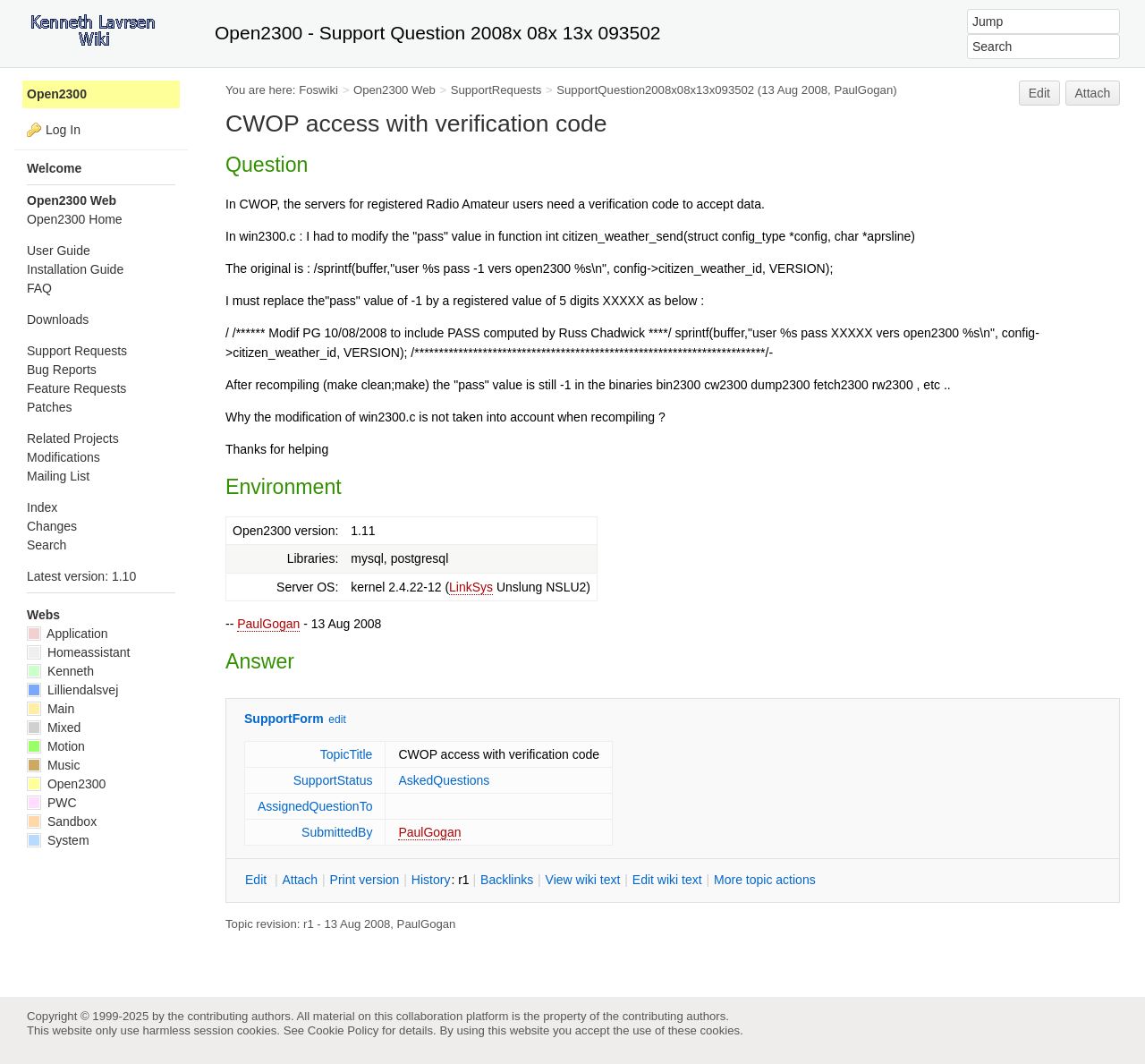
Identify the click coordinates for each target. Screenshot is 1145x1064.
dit (257, 879)
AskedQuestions (443, 780)
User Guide (58, 250)
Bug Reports (62, 369)
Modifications (63, 457)
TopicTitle (346, 754)
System (58, 840)
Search (46, 545)
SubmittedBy (336, 832)
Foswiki (318, 90)
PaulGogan (268, 624)
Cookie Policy (343, 1030)
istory (431, 879)
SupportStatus (333, 780)
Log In (63, 130)
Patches (49, 407)
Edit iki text (667, 879)
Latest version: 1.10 (81, 576)
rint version (365, 879)
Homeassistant (78, 652)
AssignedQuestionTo (315, 806)
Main (50, 709)
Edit (1039, 93)
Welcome (54, 168)
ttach (300, 879)
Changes (52, 526)
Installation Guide (75, 269)
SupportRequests (496, 90)
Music (53, 765)
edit (336, 719)
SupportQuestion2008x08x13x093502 (655, 90)
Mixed (54, 727)
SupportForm (284, 718)
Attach (1093, 93)
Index (42, 507)
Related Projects (73, 438)
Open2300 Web (394, 90)
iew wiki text (583, 879)
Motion (56, 746)
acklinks (506, 879)
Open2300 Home (75, 219)
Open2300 (57, 94)
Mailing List (58, 476)
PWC (52, 803)
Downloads (58, 319)
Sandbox (62, 821)
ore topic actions (765, 879)
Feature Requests (76, 388)
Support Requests (77, 351)
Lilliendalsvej (72, 690)
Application (67, 633)
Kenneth (60, 671)
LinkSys (471, 587)
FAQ (39, 288)
